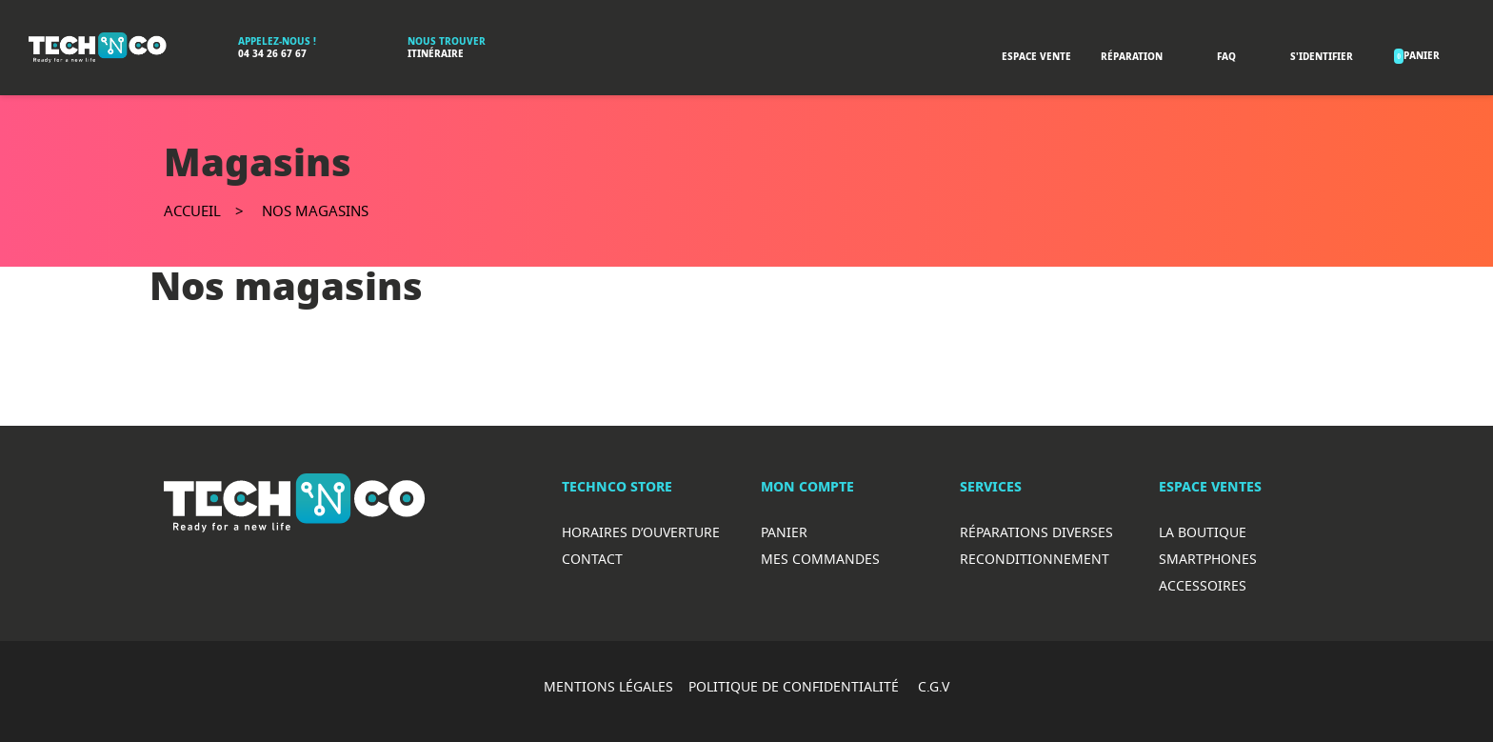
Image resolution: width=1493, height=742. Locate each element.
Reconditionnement (1034, 559)
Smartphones (1208, 559)
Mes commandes (820, 559)
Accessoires (1202, 585)
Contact (592, 559)
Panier (784, 532)
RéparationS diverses (1036, 532)
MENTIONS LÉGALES (608, 686)
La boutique (1202, 532)
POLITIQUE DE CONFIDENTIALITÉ (795, 686)
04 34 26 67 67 (272, 54)
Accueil (192, 210)
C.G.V (933, 686)
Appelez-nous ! (277, 41)
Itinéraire (436, 54)
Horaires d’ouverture (641, 532)
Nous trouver (447, 41)
